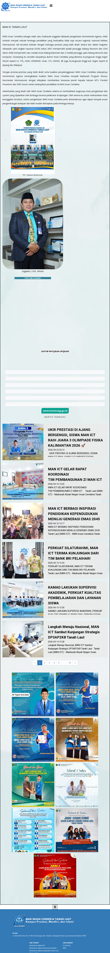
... (64, 663)
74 (70, 663)
